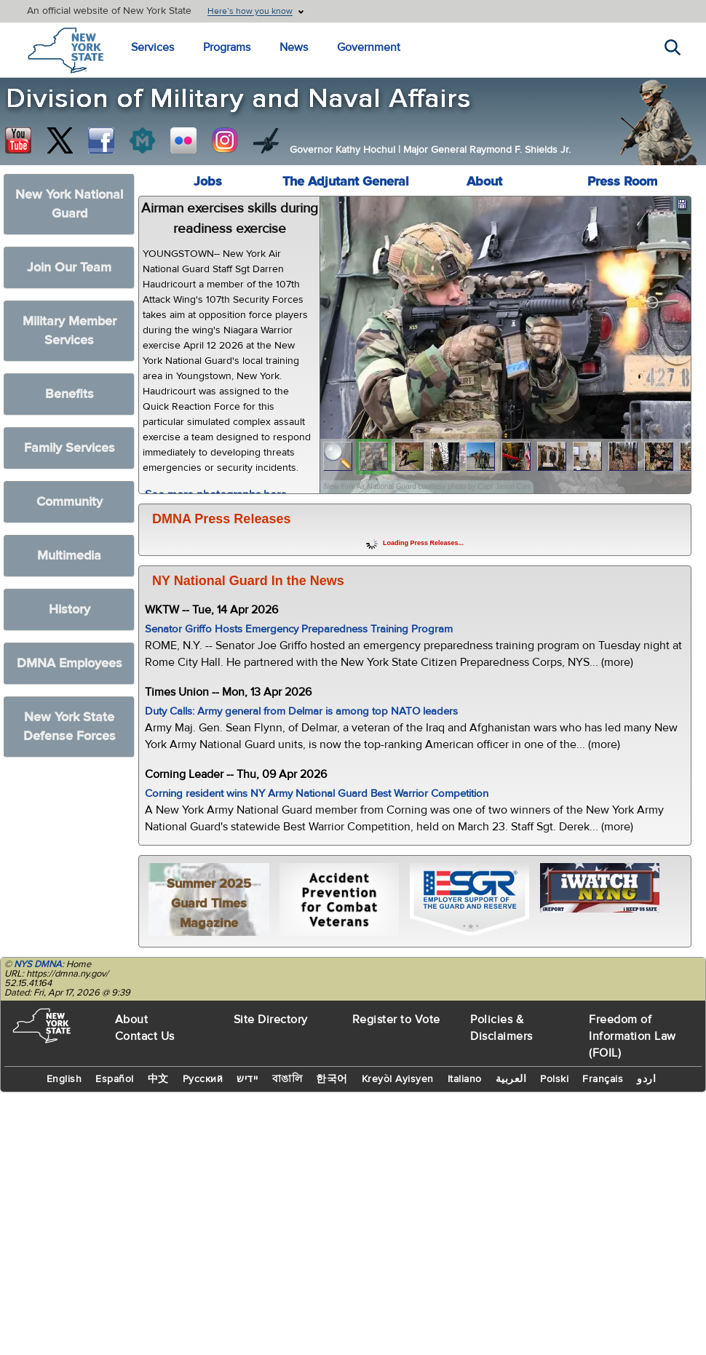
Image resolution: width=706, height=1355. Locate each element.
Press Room (622, 181)
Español (114, 1079)
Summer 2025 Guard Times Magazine (209, 903)
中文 (158, 1079)
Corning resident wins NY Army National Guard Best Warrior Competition (316, 793)
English (64, 1079)
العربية (511, 1079)
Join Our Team (69, 267)
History (69, 609)
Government (368, 47)
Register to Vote (396, 1019)
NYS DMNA (38, 964)
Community (69, 501)
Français (602, 1079)
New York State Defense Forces (69, 726)
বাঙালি (287, 1079)
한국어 (332, 1079)
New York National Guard (69, 204)
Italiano (465, 1079)
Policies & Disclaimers (501, 1028)
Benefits (69, 394)
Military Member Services (69, 331)
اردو (646, 1079)
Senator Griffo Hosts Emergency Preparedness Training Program (299, 629)
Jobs (208, 181)
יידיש (247, 1079)
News (293, 47)
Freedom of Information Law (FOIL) (632, 1036)
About (484, 181)
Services (152, 47)
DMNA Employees (69, 663)
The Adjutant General (345, 181)
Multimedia (69, 555)
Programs (226, 47)
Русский (203, 1079)
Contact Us (145, 1036)
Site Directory (271, 1019)
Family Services (69, 448)
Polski (554, 1079)
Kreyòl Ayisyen (398, 1079)
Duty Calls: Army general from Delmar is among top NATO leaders (301, 711)
